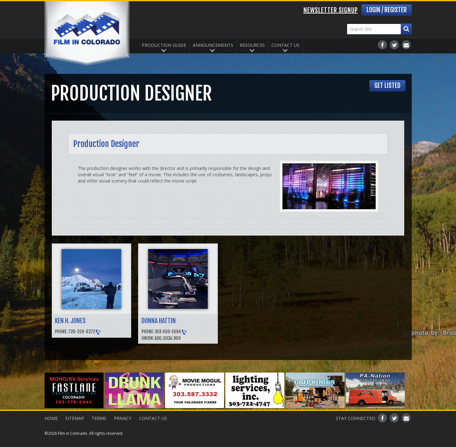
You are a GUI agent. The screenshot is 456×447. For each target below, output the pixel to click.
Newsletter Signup (330, 10)
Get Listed (387, 86)
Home (51, 418)
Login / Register (387, 10)
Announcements (213, 45)
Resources (252, 45)
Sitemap (74, 418)
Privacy (122, 418)
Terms (99, 418)
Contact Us (285, 45)
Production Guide (164, 45)
